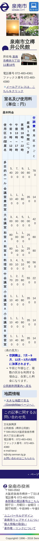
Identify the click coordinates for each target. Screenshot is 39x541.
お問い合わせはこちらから (19, 458)
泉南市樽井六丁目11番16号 (11, 61)
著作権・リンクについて (20, 528)
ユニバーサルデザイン (18, 515)
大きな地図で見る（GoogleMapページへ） (19, 402)
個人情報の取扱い (15, 524)
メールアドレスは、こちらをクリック (19, 89)
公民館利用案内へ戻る (17, 385)
